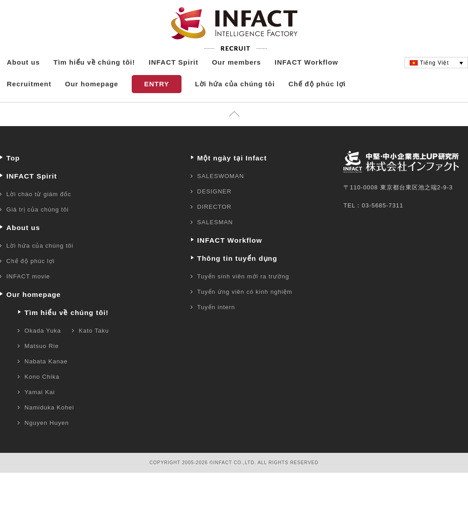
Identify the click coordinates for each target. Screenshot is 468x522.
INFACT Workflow (307, 81)
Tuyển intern (216, 326)
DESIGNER (214, 210)
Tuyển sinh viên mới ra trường (243, 295)
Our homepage (92, 103)
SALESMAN (215, 241)
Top (13, 177)
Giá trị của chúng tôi (37, 229)
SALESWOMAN (220, 195)
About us (23, 81)
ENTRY (156, 103)
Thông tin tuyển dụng (237, 278)
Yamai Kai (39, 411)
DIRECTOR (214, 226)
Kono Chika (41, 396)
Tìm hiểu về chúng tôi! (94, 81)
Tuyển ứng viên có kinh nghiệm (244, 311)
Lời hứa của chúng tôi (235, 103)
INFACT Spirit (174, 81)
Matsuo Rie (41, 365)
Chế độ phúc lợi (317, 103)
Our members (236, 81)
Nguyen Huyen (46, 442)
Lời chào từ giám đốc (39, 213)
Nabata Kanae (45, 380)
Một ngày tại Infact (232, 177)
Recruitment (29, 103)
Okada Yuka (42, 350)
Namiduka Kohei (49, 426)
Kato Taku (94, 350)
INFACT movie (28, 295)
